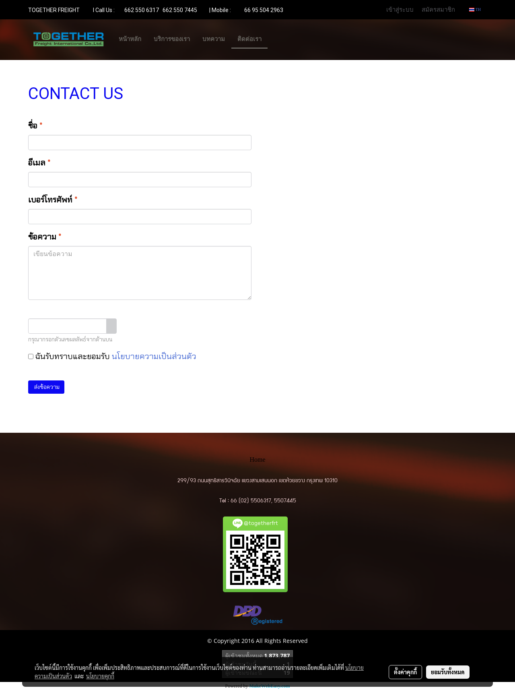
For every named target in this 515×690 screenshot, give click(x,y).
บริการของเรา (172, 39)
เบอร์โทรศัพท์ (52, 199)
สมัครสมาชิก (438, 9)
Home (257, 459)
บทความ (213, 39)
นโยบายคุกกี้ (100, 676)
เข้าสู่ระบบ (400, 9)
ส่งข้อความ (46, 386)
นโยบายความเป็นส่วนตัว (154, 356)
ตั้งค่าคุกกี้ (405, 672)
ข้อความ (44, 236)
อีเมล (39, 162)
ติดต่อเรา (249, 39)
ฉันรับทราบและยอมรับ (112, 356)
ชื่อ (35, 125)
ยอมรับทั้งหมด (448, 672)
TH (475, 9)
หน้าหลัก (130, 39)
